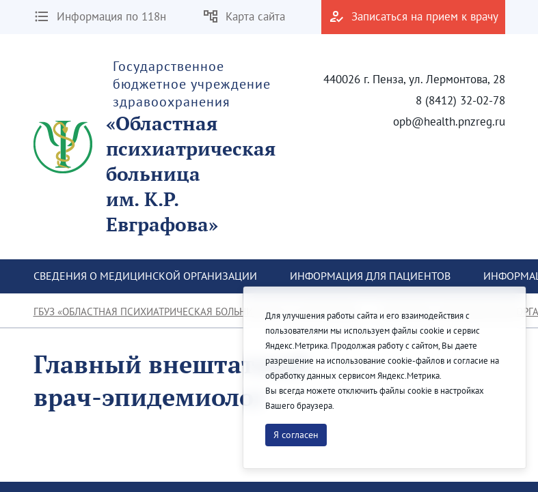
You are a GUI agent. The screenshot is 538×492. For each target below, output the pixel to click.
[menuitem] (145, 276)
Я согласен (296, 435)
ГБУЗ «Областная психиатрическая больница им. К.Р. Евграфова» (198, 311)
